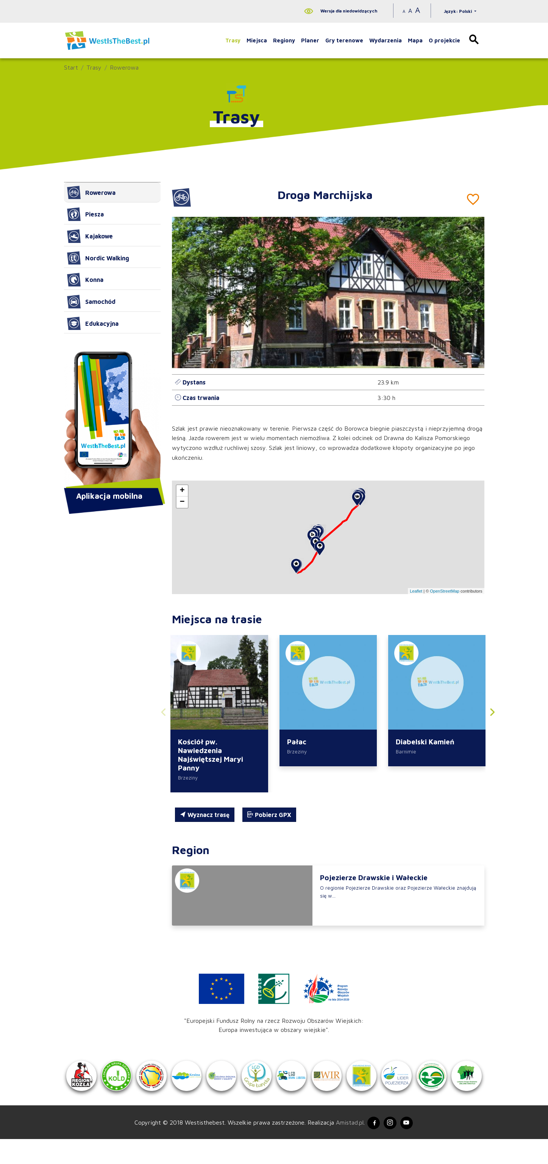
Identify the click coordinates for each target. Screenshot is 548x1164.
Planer (310, 40)
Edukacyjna (93, 323)
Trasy (232, 40)
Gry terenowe (344, 40)
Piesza (85, 214)
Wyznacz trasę (205, 816)
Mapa (415, 40)
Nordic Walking (98, 258)
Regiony (284, 40)
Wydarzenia (385, 40)
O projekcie (444, 40)
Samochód (91, 301)
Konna (85, 279)
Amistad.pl (345, 1145)
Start (71, 67)
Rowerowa (124, 67)
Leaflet (416, 591)
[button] (469, 292)
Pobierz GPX (269, 816)
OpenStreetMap (444, 591)
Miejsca (257, 40)
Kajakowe (90, 236)
